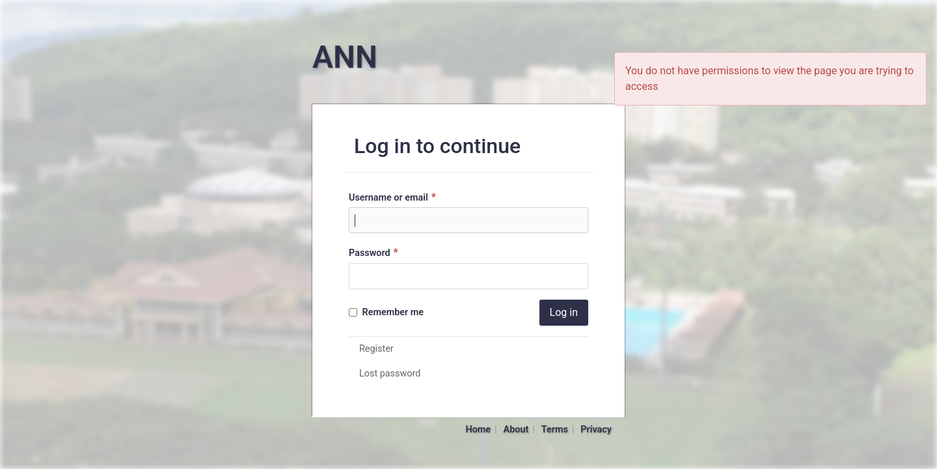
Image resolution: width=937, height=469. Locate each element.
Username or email (394, 197)
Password (375, 252)
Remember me (386, 312)
